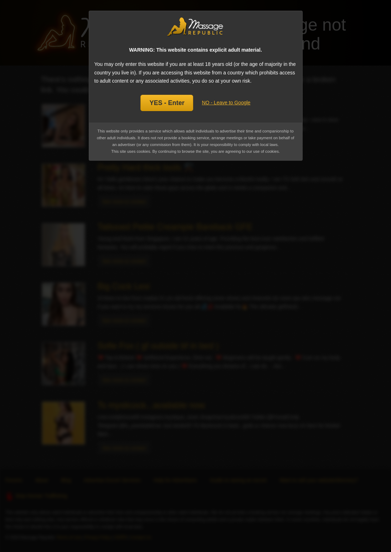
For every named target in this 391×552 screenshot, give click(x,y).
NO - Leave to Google (226, 102)
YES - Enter (166, 102)
